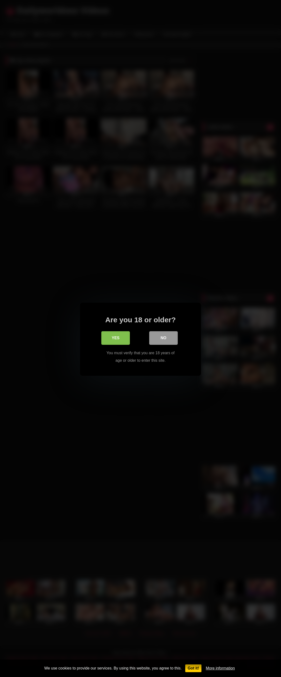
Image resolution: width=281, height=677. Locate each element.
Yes (115, 337)
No (163, 337)
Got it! (193, 668)
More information (220, 668)
